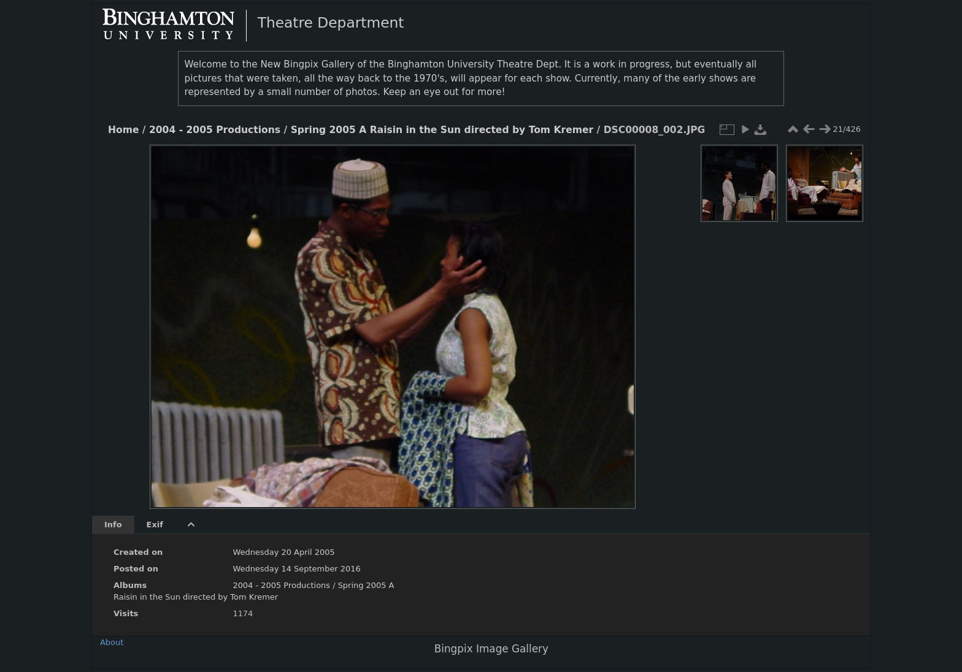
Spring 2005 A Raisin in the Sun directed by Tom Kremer (442, 130)
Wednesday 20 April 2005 (283, 552)
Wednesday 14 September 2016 (296, 568)
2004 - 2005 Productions (214, 130)
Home (123, 130)
